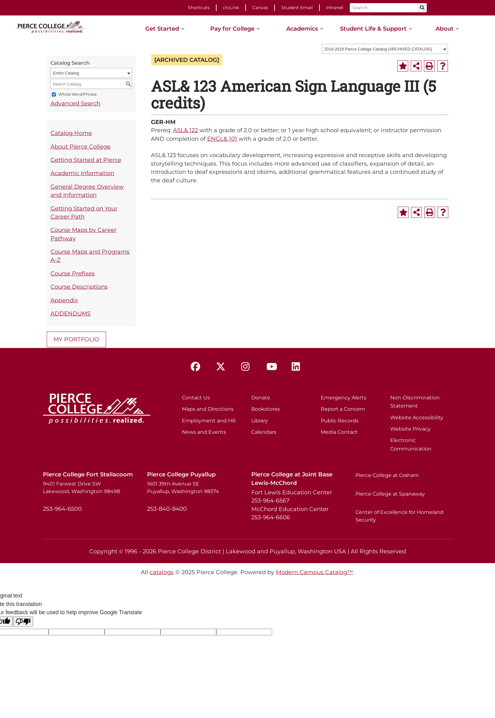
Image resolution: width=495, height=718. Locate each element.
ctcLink (231, 7)
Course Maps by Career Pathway (83, 234)
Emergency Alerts (343, 398)
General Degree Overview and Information (87, 190)
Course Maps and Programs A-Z (90, 255)
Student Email (297, 7)
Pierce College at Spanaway (390, 494)
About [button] (445, 28)
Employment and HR (209, 421)
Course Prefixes (73, 273)
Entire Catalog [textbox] (66, 73)
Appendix (64, 300)
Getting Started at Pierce (86, 159)
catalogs (162, 572)
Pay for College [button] (232, 28)
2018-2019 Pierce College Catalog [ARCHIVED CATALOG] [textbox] (378, 49)
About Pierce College (80, 146)
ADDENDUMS (71, 313)
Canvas (260, 7)
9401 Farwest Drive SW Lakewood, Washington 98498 (81, 487)
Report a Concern (343, 409)
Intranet (334, 7)
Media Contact (339, 432)
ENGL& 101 (222, 138)
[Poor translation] (23, 621)
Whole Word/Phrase (77, 94)
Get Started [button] (162, 28)
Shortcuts (199, 7)
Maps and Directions (208, 409)
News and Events (204, 432)
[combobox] (385, 49)
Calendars (263, 432)
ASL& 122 (185, 130)
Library (259, 421)
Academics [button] (302, 28)
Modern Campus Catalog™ (314, 572)
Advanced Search (75, 103)
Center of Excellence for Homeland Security (399, 516)
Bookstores (265, 409)
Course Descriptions (79, 286)
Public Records (340, 421)
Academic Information (82, 173)
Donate (260, 398)
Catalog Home (71, 133)
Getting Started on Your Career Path (84, 212)
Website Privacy (410, 429)
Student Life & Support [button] (373, 28)
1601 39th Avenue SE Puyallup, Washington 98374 (183, 487)
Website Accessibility (416, 418)
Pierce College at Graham (387, 475)
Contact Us (196, 398)
